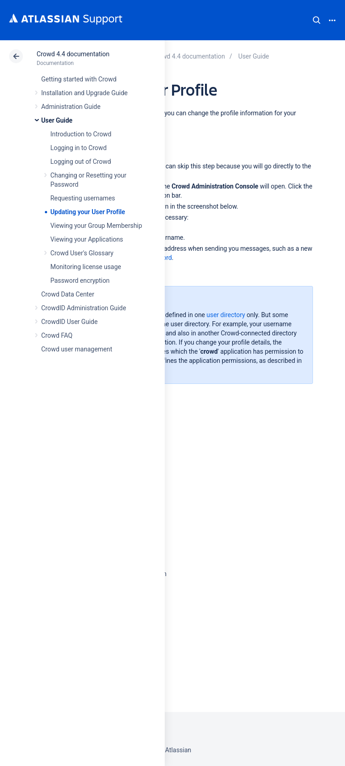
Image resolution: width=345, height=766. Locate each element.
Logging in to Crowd (78, 147)
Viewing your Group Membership (96, 225)
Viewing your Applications (86, 239)
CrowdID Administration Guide (83, 308)
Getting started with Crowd (78, 79)
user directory (225, 314)
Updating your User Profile (87, 212)
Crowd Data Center (67, 294)
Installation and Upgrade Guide (84, 93)
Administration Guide (71, 106)
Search (316, 20)
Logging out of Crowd (80, 161)
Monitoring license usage (85, 266)
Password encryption (80, 280)
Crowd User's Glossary (81, 253)
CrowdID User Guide (69, 321)
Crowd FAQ (56, 335)
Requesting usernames (82, 198)
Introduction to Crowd (80, 134)
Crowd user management (76, 349)
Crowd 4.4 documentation (73, 54)
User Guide (56, 120)
